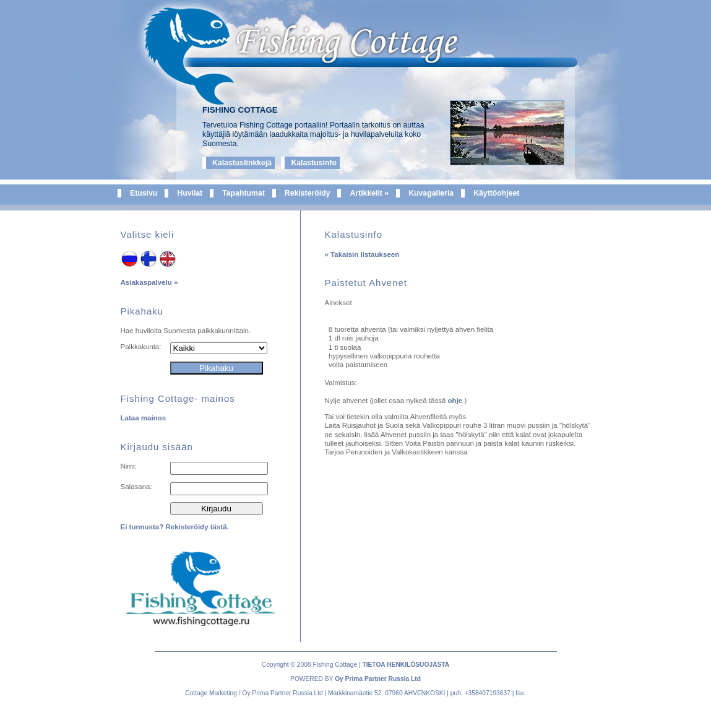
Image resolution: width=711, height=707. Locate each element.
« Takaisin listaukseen (362, 254)
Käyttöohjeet (496, 193)
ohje (456, 400)
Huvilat (189, 193)
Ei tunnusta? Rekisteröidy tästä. (175, 527)
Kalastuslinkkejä (242, 162)
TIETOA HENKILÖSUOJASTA (405, 664)
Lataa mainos (143, 418)
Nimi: (129, 466)
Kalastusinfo (314, 162)
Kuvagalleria (431, 193)
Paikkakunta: (141, 346)
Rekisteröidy (307, 193)
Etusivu (143, 193)
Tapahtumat (243, 193)
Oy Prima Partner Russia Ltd (378, 678)
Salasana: (136, 486)
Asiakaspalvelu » (149, 282)
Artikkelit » (369, 193)
